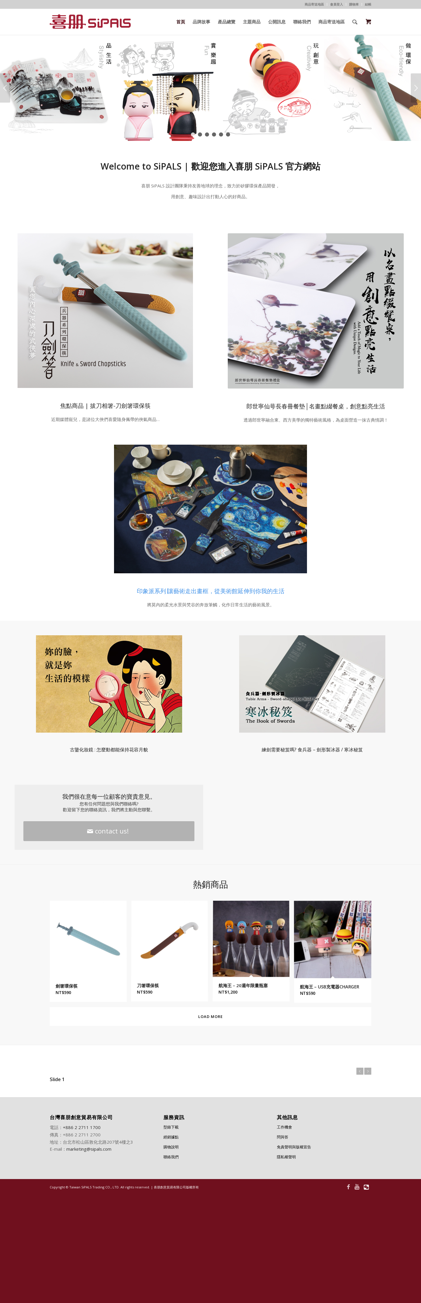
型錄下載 (171, 1127)
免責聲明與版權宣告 (294, 1147)
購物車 (354, 4)
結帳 (368, 4)
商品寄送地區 (314, 4)
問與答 (282, 1137)
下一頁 (416, 88)
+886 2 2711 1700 (82, 1127)
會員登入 (336, 4)
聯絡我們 (171, 1156)
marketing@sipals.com (88, 1149)
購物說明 (171, 1147)
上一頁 (5, 88)
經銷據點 (171, 1137)
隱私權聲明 (286, 1156)
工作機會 (284, 1127)
